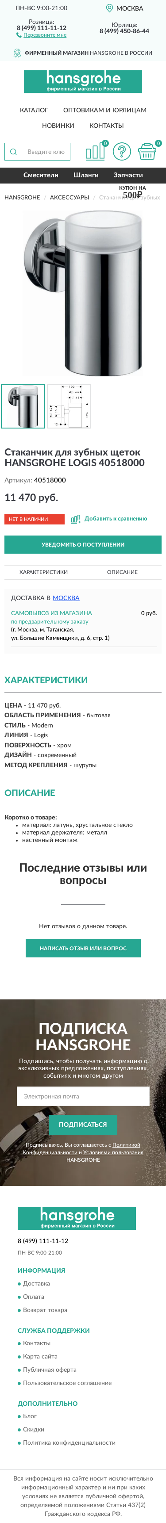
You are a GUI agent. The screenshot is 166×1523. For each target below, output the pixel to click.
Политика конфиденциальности (69, 1443)
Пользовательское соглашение (67, 1384)
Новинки (58, 126)
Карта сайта (40, 1357)
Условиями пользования (113, 1152)
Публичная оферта (50, 1370)
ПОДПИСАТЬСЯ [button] (83, 1125)
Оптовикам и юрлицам (105, 110)
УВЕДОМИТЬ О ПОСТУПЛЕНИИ (83, 544)
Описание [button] (122, 572)
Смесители (40, 175)
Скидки (33, 1430)
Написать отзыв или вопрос (83, 948)
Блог (30, 1417)
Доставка (36, 1284)
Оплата (33, 1297)
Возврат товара (45, 1310)
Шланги (86, 175)
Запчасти (128, 175)
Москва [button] (66, 598)
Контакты (106, 126)
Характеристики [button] (43, 572)
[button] (41, 34)
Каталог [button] (34, 110)
